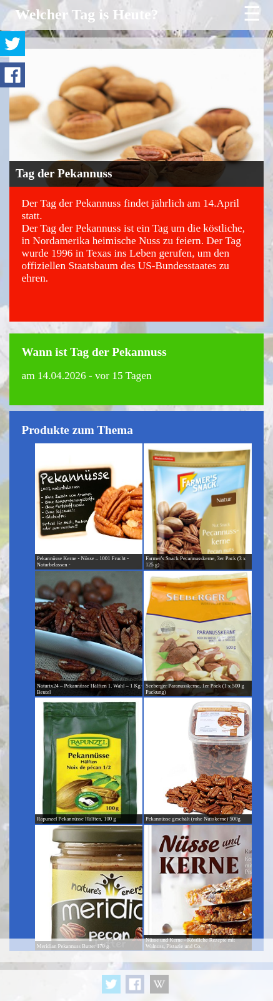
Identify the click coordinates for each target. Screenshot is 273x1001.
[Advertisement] (136, 970)
